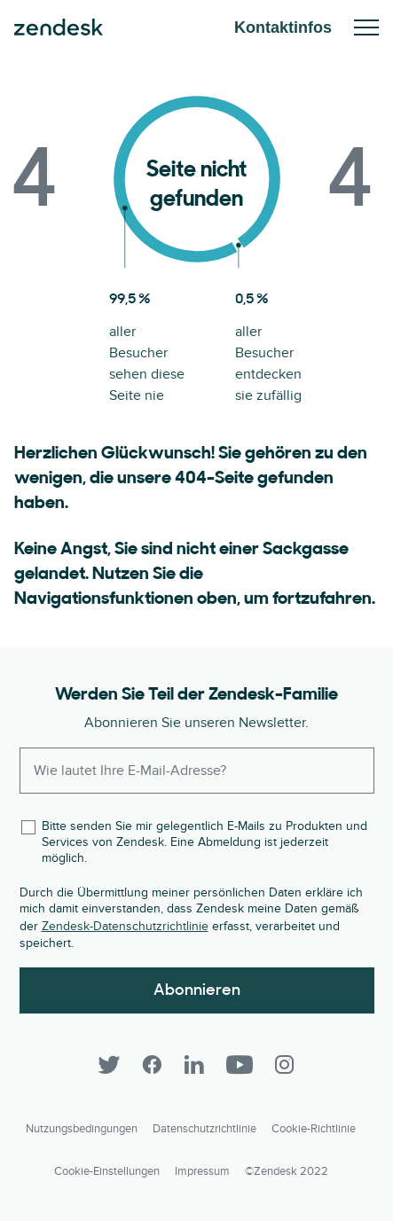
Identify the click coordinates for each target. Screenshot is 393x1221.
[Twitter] (109, 1065)
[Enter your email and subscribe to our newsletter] (197, 770)
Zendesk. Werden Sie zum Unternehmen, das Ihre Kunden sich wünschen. (58, 27)
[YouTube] (239, 1065)
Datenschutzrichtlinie (204, 1129)
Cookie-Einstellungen (107, 1171)
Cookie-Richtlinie (313, 1129)
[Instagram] (284, 1065)
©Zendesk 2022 (286, 1171)
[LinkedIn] (194, 1065)
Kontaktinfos (283, 27)
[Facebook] (151, 1065)
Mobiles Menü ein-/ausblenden (366, 27)
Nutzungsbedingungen (82, 1129)
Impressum (202, 1171)
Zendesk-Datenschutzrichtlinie (125, 926)
